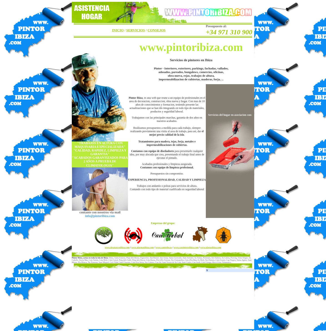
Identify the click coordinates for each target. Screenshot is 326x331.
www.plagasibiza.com (210, 247)
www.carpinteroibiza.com (186, 247)
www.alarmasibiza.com (142, 247)
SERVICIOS (135, 30)
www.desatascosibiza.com (117, 247)
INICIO (118, 30)
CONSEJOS (157, 30)
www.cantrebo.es (164, 247)
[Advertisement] (106, 300)
